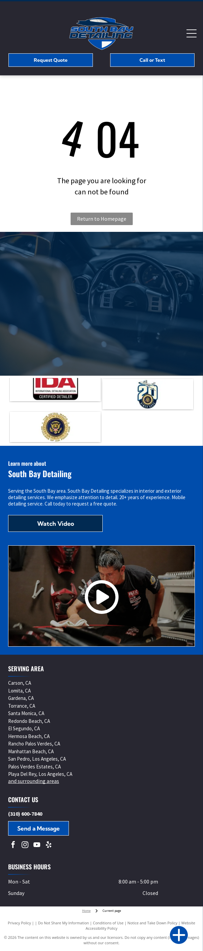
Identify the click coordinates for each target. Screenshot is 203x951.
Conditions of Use (108, 922)
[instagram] (25, 845)
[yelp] (49, 845)
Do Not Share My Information (63, 922)
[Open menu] (191, 33)
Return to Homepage (101, 218)
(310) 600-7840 (25, 813)
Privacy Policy (19, 922)
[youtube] (37, 845)
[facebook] (13, 845)
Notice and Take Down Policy (152, 922)
